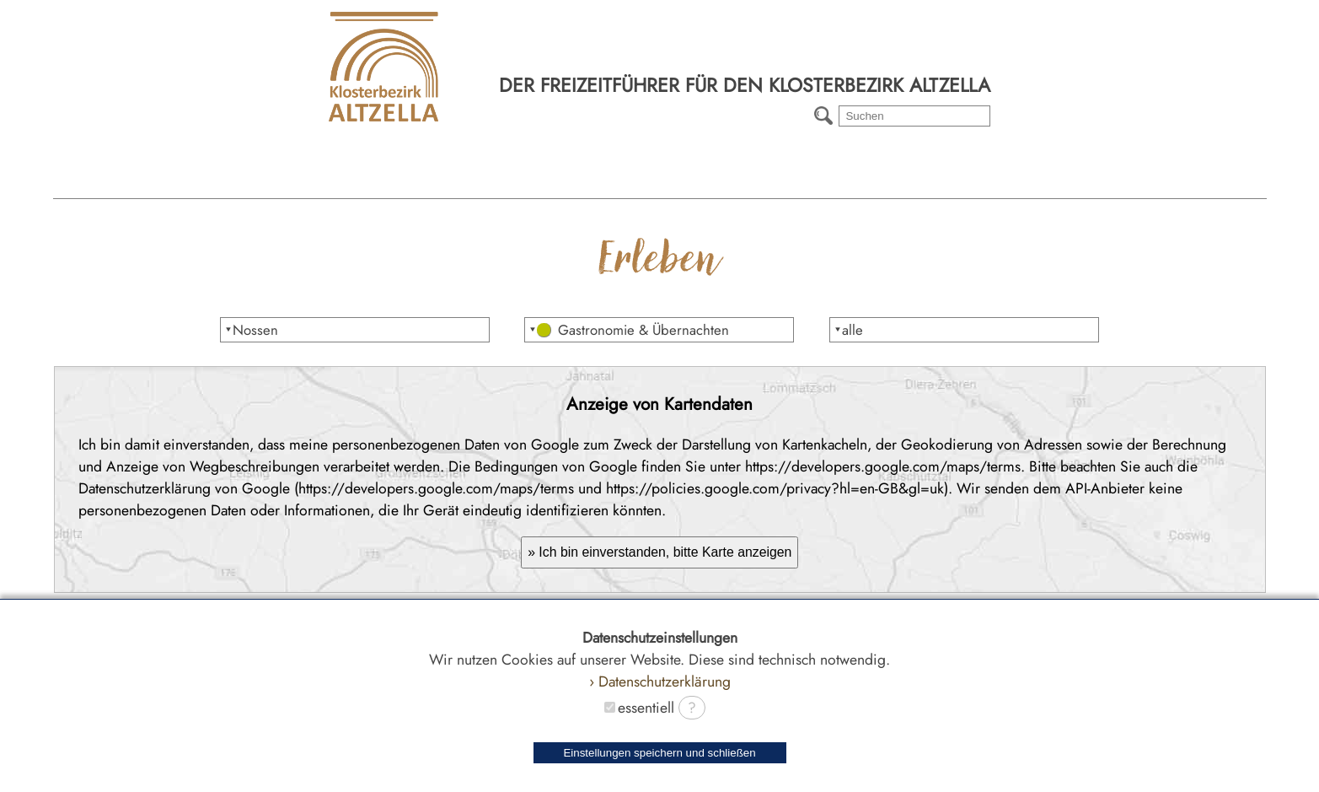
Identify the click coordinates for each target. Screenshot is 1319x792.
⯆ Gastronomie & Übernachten (628, 330)
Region (364, 183)
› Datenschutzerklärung (660, 681)
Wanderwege (757, 183)
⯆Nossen (251, 330)
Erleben (561, 183)
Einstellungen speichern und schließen (659, 752)
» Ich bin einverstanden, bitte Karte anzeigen (659, 552)
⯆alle (848, 330)
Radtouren (954, 183)
